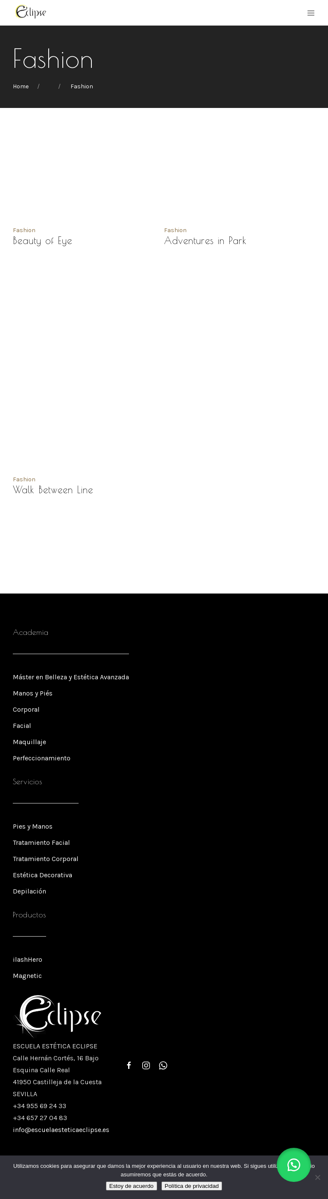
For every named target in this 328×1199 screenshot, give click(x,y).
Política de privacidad (192, 1186)
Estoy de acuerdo (131, 1186)
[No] (317, 1177)
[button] (294, 1165)
